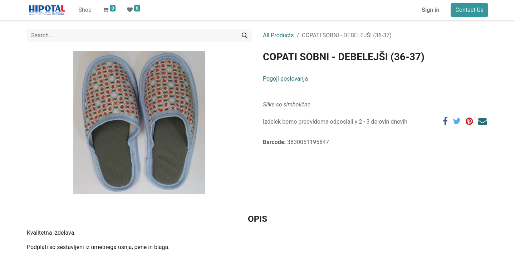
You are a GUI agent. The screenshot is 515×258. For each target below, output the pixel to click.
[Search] (244, 35)
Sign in (430, 9)
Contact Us (469, 9)
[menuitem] (84, 10)
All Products (278, 35)
